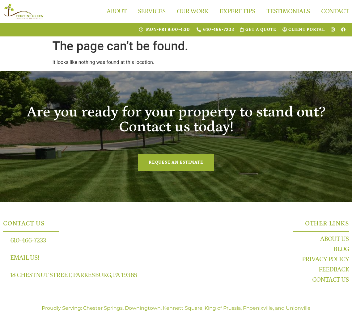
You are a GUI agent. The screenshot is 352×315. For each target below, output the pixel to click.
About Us (334, 239)
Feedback (334, 270)
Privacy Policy (325, 259)
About (117, 11)
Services (152, 11)
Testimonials (288, 11)
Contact (335, 11)
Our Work (192, 11)
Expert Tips (237, 11)
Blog (341, 249)
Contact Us (330, 280)
